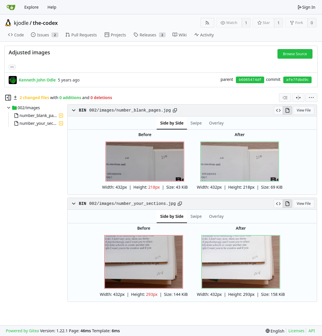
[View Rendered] (287, 110)
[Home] (11, 7)
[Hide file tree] (8, 98)
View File (304, 110)
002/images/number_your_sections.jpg (132, 203)
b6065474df (250, 80)
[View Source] (278, 110)
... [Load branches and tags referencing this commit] (12, 66)
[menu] (311, 97)
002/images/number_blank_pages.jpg (130, 110)
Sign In (306, 7)
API (311, 330)
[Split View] (298, 97)
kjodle (21, 23)
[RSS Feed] (207, 22)
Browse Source (295, 53)
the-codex (45, 23)
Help (51, 7)
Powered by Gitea (22, 330)
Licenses (296, 330)
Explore (31, 7)
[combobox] (285, 97)
